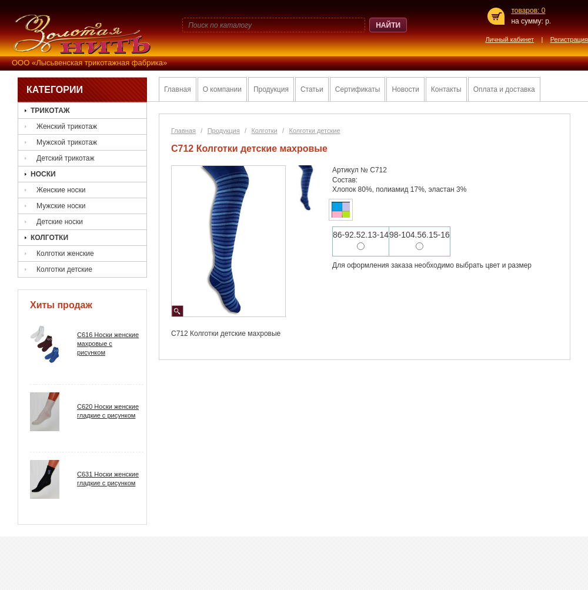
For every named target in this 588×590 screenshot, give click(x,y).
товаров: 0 (528, 10)
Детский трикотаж (65, 158)
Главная (177, 89)
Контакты (446, 89)
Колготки (49, 238)
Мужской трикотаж (66, 142)
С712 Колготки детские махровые (249, 149)
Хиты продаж (61, 305)
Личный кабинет (509, 39)
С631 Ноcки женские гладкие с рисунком (108, 478)
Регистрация (569, 39)
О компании (222, 89)
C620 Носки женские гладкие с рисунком (108, 411)
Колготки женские (65, 253)
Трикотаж (50, 110)
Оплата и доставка (504, 89)
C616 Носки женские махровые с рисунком (108, 343)
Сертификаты (357, 89)
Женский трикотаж (66, 126)
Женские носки (60, 190)
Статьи (311, 89)
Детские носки (59, 222)
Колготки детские (64, 269)
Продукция (271, 89)
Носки (43, 174)
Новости (405, 89)
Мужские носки (61, 206)
